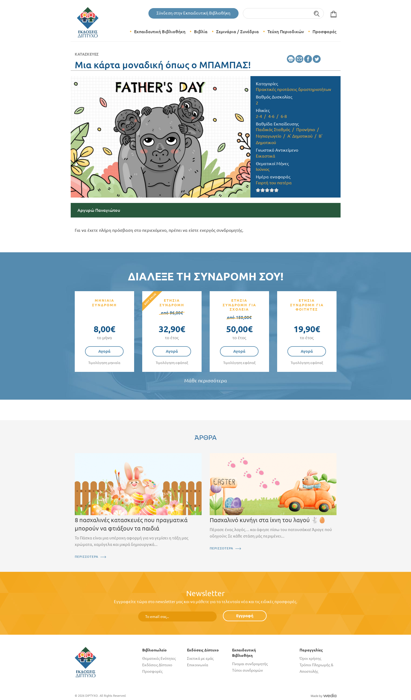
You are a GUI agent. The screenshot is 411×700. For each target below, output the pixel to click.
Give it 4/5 (272, 190)
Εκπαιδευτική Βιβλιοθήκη (159, 31)
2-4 (259, 116)
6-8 (284, 116)
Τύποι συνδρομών (247, 670)
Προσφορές (324, 31)
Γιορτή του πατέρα (274, 182)
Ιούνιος (262, 169)
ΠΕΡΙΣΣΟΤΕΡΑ (86, 556)
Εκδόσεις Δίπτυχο (157, 665)
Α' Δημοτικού (300, 136)
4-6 (271, 116)
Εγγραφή (244, 615)
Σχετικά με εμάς (200, 658)
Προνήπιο (305, 129)
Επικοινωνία (197, 665)
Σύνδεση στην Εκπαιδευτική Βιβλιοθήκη (193, 13)
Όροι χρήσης (310, 658)
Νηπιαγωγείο (268, 136)
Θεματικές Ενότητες (159, 658)
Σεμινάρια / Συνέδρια (237, 31)
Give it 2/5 (262, 190)
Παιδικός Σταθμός (273, 129)
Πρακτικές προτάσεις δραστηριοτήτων (293, 89)
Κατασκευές (86, 54)
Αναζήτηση (317, 13)
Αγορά (104, 351)
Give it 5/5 (276, 190)
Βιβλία (201, 31)
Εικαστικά (265, 156)
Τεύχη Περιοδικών (285, 31)
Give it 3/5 (267, 190)
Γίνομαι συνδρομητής (250, 664)
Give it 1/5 (258, 190)
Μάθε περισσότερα (205, 380)
